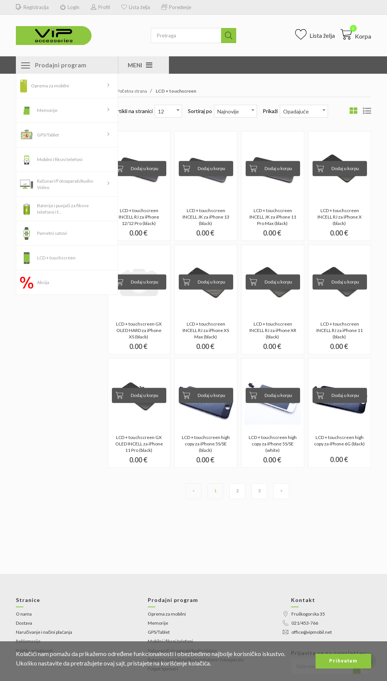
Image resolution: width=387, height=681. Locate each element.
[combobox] (169, 111)
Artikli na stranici (133, 111)
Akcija (43, 282)
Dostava (24, 623)
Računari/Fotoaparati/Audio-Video (65, 184)
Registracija (32, 7)
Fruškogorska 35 (304, 614)
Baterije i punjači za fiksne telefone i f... (63, 209)
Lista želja (135, 7)
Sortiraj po (200, 111)
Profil (100, 7)
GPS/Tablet (48, 135)
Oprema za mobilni (50, 85)
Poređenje (176, 7)
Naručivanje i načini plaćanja (44, 632)
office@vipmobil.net (307, 632)
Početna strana (127, 91)
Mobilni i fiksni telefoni (59, 159)
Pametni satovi (52, 233)
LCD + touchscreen (56, 258)
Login (69, 7)
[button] (356, 34)
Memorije (47, 110)
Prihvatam (343, 661)
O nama (24, 614)
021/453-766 (300, 623)
